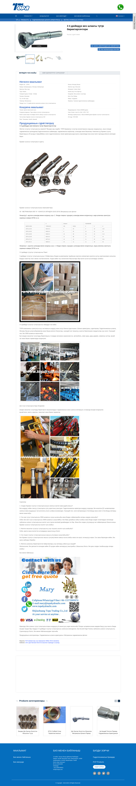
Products (28, 16)
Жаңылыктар (44, 16)
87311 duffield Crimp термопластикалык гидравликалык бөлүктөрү (54, 732)
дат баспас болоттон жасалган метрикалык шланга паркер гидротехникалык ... (81, 732)
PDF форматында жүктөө (110, 49)
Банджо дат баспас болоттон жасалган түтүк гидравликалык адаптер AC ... (27, 732)
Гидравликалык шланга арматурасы (46, 20)
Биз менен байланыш (82, 16)
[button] (62, 59)
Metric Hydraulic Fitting (73, 20)
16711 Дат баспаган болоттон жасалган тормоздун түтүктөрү (42, 642)
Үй (16, 16)
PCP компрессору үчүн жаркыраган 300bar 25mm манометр (42, 641)
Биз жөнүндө (61, 16)
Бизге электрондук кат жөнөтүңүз (106, 46)
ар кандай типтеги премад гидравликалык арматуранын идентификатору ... (108, 732)
